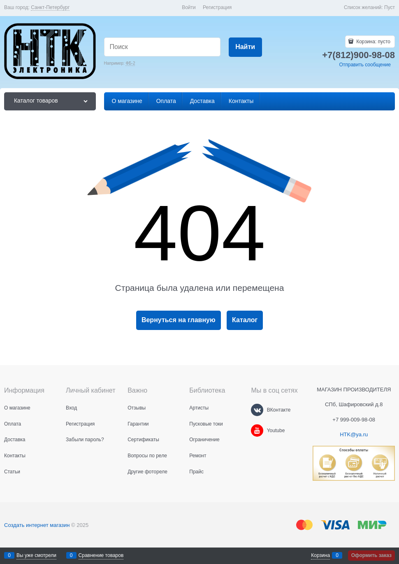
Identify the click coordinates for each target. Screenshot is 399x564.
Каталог (244, 319)
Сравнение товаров (101, 555)
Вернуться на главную (179, 319)
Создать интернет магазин (37, 525)
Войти (189, 7)
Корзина (320, 555)
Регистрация (217, 7)
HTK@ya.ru (354, 434)
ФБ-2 (130, 63)
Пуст (389, 7)
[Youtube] (257, 430)
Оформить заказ (371, 555)
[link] (50, 8)
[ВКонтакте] (257, 410)
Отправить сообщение (365, 65)
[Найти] (245, 47)
